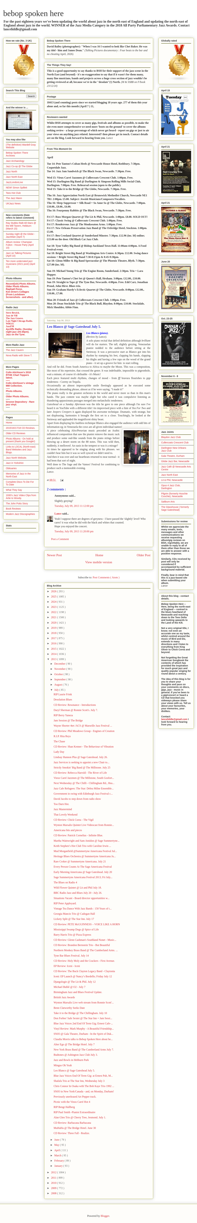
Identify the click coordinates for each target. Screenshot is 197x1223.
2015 (54, 648)
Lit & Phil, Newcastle (172, 480)
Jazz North (11, 171)
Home (99, 555)
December (60, 663)
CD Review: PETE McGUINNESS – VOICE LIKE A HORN (87, 924)
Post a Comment (60, 539)
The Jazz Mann (14, 198)
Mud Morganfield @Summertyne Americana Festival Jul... (85, 851)
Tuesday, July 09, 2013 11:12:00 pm (73, 505)
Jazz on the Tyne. (15, 334)
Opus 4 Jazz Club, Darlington (170, 487)
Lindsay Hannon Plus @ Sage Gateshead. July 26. (81, 757)
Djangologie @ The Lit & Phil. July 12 (75, 981)
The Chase (59, 741)
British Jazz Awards (64, 997)
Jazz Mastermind (63, 809)
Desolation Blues (63, 699)
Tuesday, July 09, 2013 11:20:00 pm (73, 531)
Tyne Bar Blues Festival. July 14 (71, 955)
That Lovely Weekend (65, 814)
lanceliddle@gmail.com (174, 719)
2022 (54, 612)
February (59, 1160)
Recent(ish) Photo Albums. (21, 283)
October (59, 674)
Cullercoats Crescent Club (175, 442)
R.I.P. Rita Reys (62, 736)
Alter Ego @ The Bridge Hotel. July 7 (74, 1044)
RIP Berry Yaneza (63, 715)
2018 (54, 633)
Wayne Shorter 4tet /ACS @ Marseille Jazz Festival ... (83, 725)
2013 (54, 659)
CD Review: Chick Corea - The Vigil (74, 819)
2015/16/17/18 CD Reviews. (20, 428)
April (57, 1150)
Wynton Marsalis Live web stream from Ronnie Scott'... (84, 1002)
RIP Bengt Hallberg (64, 1107)
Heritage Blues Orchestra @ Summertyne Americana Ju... (85, 856)
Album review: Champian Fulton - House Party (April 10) (20, 245)
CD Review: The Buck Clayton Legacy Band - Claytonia (84, 971)
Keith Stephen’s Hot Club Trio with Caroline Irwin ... (82, 845)
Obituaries (11, 468)
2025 (54, 596)
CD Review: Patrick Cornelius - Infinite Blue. (78, 835)
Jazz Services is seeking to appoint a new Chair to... (81, 762)
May (57, 1144)
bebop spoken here (33, 13)
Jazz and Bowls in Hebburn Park (71, 1060)
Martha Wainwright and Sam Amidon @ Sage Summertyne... (87, 840)
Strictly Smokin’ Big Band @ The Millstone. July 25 (82, 767)
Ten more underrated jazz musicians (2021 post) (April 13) (20, 264)
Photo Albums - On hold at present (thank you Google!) (20, 440)
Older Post (143, 555)
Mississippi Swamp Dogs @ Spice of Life (76, 929)
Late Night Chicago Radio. (19, 321)
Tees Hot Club (13, 193)
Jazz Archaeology (15, 161)
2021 (54, 617)
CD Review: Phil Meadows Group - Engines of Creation (84, 731)
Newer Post (54, 555)
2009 (54, 1188)
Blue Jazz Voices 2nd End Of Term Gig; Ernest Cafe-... (83, 1023)
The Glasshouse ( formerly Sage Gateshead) (175, 508)
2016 (54, 643)
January (58, 1165)
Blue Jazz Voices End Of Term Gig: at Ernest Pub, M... (83, 1075)
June (57, 1139)
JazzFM (10, 326)
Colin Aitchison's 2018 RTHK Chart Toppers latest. (18, 375)
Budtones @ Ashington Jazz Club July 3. (76, 1054)
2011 (54, 1177)
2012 (54, 1172)
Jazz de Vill (11, 315)
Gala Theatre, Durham (173, 456)
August (58, 684)
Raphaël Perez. (14, 289)
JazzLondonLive (14, 182)
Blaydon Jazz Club (171, 437)
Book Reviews (13, 508)
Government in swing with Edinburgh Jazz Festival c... (83, 793)
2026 (54, 591)
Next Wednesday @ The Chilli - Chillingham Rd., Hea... (84, 783)
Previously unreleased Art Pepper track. (75, 1096)
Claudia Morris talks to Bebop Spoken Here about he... (83, 1039)
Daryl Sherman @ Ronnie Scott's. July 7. (76, 710)
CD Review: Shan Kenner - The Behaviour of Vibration (84, 746)
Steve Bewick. (13, 313)
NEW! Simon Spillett (16, 187)
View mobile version (98, 562)
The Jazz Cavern (15, 350)
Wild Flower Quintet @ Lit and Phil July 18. (78, 887)
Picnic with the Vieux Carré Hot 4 (72, 1101)
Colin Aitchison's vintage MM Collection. (20, 384)
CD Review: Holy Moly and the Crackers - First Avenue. (84, 960)
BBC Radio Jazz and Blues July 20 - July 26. (78, 892)
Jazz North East (14, 177)
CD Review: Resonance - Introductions (75, 704)
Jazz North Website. (16, 457)
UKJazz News (13, 203)
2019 (54, 627)
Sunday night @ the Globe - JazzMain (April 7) (20, 235)
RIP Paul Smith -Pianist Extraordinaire (74, 1112)
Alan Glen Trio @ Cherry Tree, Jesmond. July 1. (80, 1117)
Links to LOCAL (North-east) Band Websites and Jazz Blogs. (20, 449)
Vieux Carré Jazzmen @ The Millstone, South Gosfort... (84, 777)
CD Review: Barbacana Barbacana (72, 1122)
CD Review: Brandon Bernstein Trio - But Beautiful (82, 945)
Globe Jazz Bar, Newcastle (175, 461)
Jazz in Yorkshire (15, 463)
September (60, 679)
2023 (54, 606)
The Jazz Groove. (14, 318)
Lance (58, 513)
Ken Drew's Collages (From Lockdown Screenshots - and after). (19, 294)
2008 (54, 1193)
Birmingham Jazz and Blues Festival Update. (78, 992)
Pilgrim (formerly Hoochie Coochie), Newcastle (174, 495)
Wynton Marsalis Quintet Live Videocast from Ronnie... (84, 825)
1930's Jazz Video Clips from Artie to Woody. (21, 496)
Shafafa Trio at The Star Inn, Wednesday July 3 (79, 1080)
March (58, 1155)
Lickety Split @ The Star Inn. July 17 (74, 919)
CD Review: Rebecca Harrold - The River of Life (80, 772)
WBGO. (10, 323)
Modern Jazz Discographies (20, 514)
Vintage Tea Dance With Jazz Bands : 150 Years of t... (83, 908)
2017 (54, 638)
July (57, 689)
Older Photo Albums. (17, 286)
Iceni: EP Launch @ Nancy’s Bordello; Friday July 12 (83, 976)
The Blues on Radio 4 (65, 882)
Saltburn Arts (168, 501)
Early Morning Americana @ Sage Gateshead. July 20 (83, 872)
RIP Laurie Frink (63, 694)
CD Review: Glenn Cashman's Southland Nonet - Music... (85, 939)
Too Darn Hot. (61, 804)
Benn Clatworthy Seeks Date (69, 1007)
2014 (54, 654)
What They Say (14, 490)
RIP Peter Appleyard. (65, 903)
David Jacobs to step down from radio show (77, 798)
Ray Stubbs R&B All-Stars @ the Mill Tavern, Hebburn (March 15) (21, 226)
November (60, 668)
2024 (54, 601)
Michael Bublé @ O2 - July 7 (69, 987)
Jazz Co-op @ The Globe (19, 166)
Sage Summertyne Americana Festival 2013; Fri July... (83, 877)
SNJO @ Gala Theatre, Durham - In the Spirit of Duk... (83, 1033)
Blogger (105, 1215)
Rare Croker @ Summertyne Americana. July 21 (80, 861)
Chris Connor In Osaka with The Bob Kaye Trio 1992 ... (84, 1086)
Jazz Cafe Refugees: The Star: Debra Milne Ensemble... (84, 788)
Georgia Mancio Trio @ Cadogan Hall (74, 913)
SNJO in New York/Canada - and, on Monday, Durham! (84, 1091)
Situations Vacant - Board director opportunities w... (81, 898)
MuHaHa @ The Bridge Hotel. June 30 (75, 1128)
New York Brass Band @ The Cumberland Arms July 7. (84, 1049)
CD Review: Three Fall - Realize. (72, 1133)
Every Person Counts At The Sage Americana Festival (83, 866)
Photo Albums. (14, 391)
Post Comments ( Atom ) (106, 577)
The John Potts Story (17, 503)
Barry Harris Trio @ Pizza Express (72, 934)
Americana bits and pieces (68, 830)
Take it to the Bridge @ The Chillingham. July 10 (80, 1013)
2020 (54, 622)
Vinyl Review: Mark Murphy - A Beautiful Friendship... (84, 1028)
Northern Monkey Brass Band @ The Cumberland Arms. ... (86, 950)
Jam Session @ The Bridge (68, 720)
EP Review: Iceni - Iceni (67, 966)
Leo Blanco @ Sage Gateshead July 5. (74, 1070)
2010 (54, 1182)
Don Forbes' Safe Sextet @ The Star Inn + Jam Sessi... (83, 1018)
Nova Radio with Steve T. (19, 355)
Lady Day (59, 751)
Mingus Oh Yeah (63, 1065)
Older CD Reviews (15, 433)
